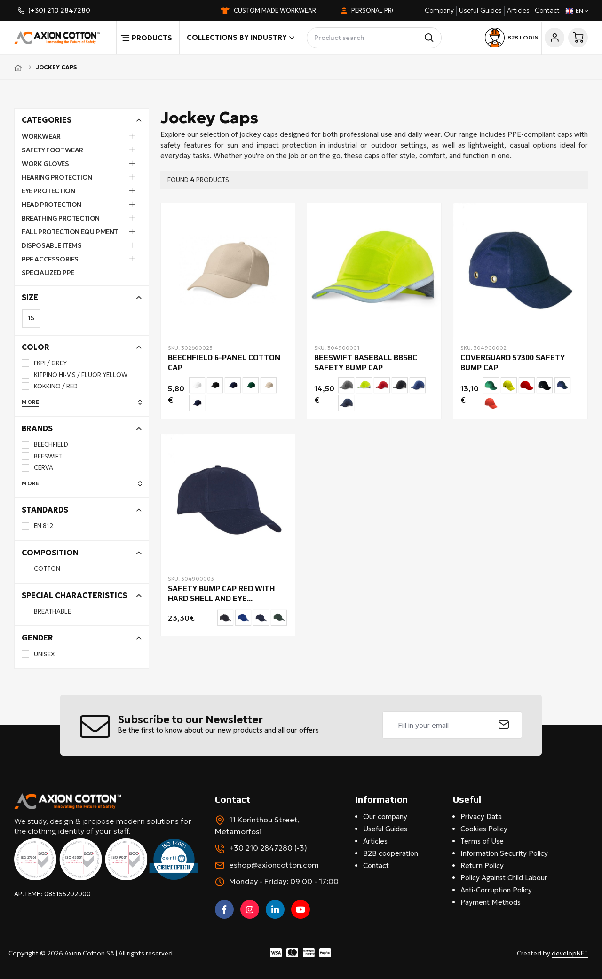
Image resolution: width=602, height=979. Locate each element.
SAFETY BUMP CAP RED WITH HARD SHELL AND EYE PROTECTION (221, 594)
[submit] (504, 725)
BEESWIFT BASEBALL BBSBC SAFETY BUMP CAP (365, 362)
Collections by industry (240, 37)
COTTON (41, 569)
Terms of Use (482, 841)
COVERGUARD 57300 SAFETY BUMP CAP (512, 362)
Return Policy (482, 865)
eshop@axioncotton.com (274, 864)
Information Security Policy (504, 853)
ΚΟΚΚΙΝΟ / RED (50, 386)
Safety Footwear (52, 150)
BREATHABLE (46, 612)
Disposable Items (52, 245)
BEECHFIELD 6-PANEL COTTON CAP (224, 362)
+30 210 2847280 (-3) (268, 848)
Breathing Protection (61, 218)
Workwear (41, 136)
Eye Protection (48, 191)
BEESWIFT (42, 456)
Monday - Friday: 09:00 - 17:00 (284, 881)
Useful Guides (480, 10)
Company (439, 10)
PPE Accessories (50, 259)
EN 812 (37, 526)
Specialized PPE (48, 272)
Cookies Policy (483, 828)
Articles (518, 10)
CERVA (37, 468)
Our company (385, 816)
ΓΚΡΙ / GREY (44, 363)
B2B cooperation (390, 853)
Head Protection (51, 204)
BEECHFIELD (45, 445)
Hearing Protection (57, 177)
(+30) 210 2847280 (59, 10)
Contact (547, 10)
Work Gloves (45, 163)
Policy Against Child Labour (503, 877)
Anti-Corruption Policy (496, 889)
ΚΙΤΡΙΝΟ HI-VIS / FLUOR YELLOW (74, 375)
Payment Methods (490, 902)
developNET (570, 953)
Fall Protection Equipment (70, 232)
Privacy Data (481, 816)
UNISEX (38, 654)
